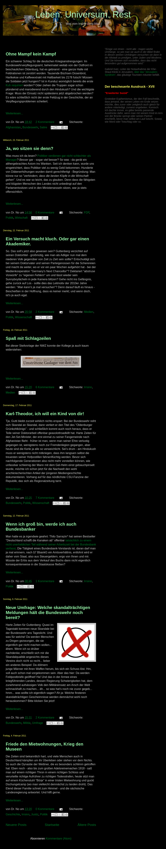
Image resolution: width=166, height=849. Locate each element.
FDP (86, 212)
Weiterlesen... (14, 113)
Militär (27, 722)
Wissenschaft (23, 317)
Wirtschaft (21, 217)
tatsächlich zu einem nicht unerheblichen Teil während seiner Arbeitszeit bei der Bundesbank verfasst (51, 544)
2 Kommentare (45, 121)
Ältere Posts (87, 825)
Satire (43, 127)
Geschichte (13, 814)
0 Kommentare (45, 212)
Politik (9, 217)
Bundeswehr (30, 127)
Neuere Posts (16, 825)
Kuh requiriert (14, 85)
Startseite (52, 825)
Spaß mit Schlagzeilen (28, 338)
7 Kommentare (45, 497)
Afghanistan (13, 127)
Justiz (34, 814)
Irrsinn (88, 387)
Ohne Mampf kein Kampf (31, 54)
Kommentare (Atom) (58, 838)
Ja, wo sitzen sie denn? (29, 148)
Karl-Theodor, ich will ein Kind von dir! (45, 413)
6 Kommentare (45, 387)
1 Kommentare (45, 581)
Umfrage (37, 722)
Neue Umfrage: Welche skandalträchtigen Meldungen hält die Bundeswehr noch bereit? (48, 612)
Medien (88, 311)
